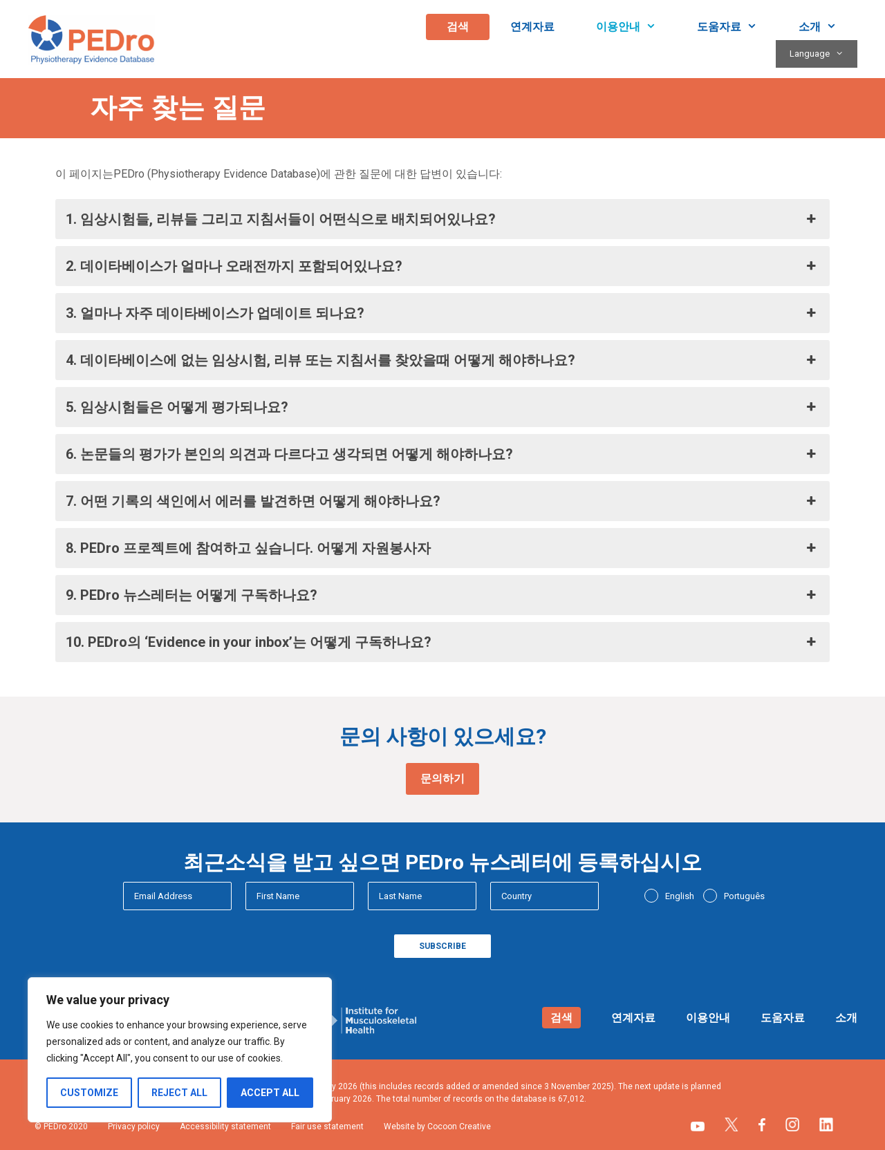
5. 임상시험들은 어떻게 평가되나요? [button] (442, 407)
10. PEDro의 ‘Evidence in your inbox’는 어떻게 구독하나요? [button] (442, 642)
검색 (458, 26)
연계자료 (532, 26)
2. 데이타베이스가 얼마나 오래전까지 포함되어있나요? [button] (442, 266)
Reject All (179, 1092)
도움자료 (737, 27)
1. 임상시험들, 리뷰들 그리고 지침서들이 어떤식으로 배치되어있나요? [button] (442, 219)
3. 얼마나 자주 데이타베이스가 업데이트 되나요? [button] (442, 313)
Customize (89, 1092)
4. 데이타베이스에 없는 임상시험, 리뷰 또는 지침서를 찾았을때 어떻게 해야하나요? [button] (442, 360)
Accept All (270, 1092)
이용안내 (636, 27)
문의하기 (442, 778)
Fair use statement (327, 1126)
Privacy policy (134, 1126)
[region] (180, 1049)
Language (823, 54)
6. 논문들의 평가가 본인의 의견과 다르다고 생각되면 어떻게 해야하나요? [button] (442, 454)
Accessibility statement (225, 1126)
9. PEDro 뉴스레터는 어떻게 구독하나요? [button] (442, 595)
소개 (828, 27)
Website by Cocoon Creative (437, 1126)
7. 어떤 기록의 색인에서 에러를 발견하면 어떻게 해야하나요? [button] (442, 501)
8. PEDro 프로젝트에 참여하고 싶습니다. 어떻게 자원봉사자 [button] (442, 548)
